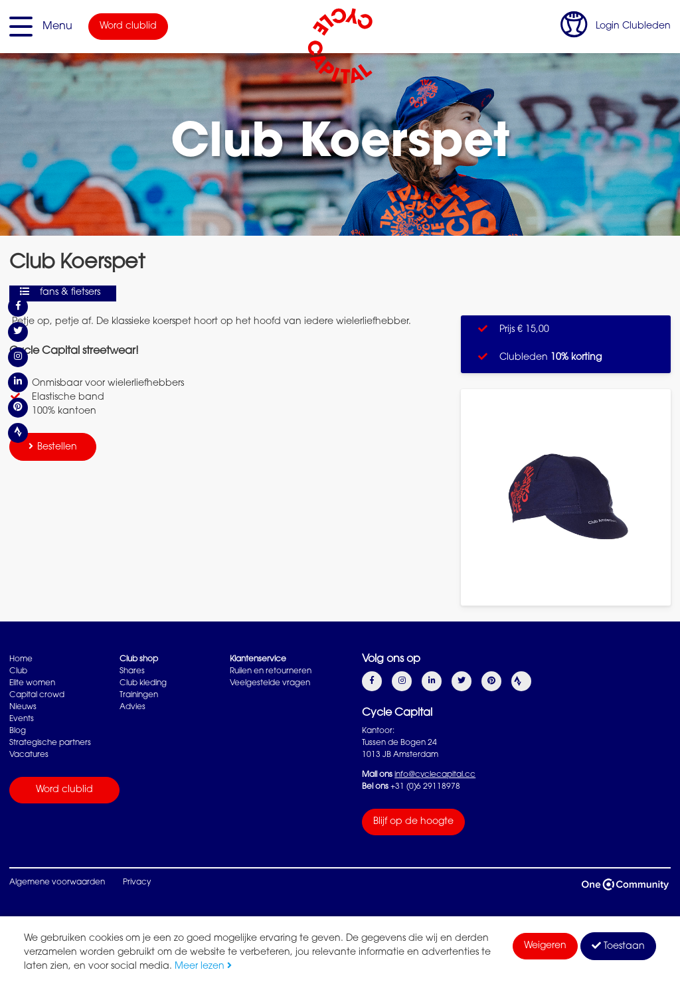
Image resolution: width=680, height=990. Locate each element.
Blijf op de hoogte (413, 822)
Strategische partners (50, 743)
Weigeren (545, 946)
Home (21, 659)
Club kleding (143, 683)
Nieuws (23, 707)
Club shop (139, 659)
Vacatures (28, 755)
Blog (17, 731)
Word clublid (128, 26)
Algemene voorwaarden (57, 882)
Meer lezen (203, 966)
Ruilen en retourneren (270, 671)
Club (18, 671)
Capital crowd (36, 695)
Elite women (32, 683)
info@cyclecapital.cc (434, 775)
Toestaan (618, 946)
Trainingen (139, 695)
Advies (132, 707)
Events (21, 719)
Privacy (137, 882)
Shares (132, 671)
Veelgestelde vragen (270, 683)
